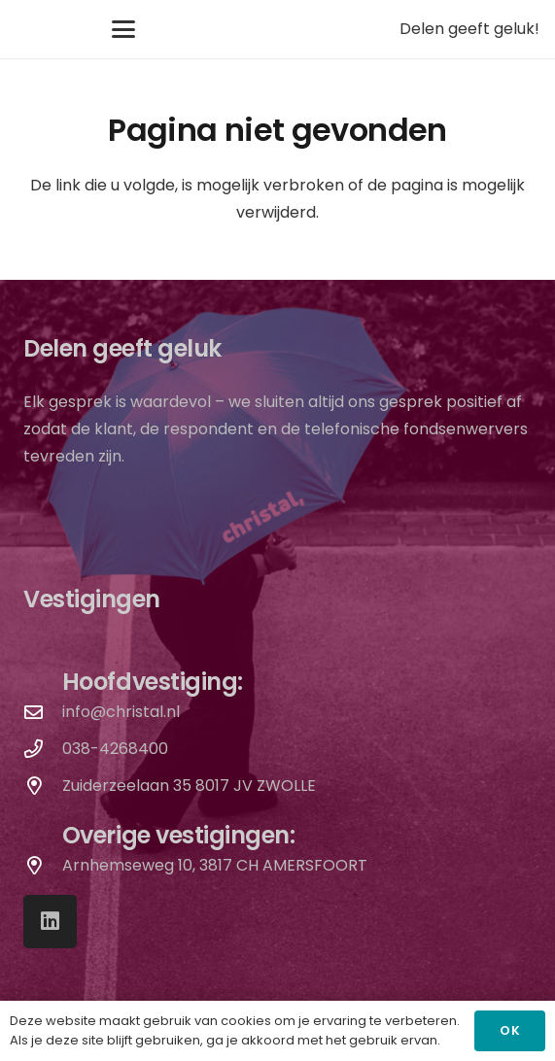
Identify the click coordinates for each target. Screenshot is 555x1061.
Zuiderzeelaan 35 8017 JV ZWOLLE (189, 785)
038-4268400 (115, 748)
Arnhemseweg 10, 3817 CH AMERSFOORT (214, 865)
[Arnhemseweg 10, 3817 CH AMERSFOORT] (42, 865)
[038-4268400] (42, 748)
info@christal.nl (121, 712)
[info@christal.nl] (42, 711)
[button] (123, 29)
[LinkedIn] (50, 921)
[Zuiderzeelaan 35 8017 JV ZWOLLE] (42, 785)
